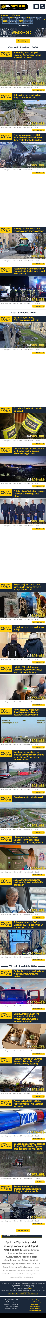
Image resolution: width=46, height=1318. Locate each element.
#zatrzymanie (14, 1253)
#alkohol (26, 1260)
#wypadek (30, 1242)
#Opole (19, 1242)
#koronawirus (27, 1253)
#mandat (30, 1277)
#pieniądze (30, 1274)
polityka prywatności (23, 1292)
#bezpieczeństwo (12, 1260)
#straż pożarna (12, 1249)
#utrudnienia (14, 1277)
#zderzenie (33, 1250)
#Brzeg (4, 1274)
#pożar (24, 1250)
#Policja (8, 1246)
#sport (34, 1246)
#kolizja (33, 1257)
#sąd (9, 1274)
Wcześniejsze (23, 1230)
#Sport (26, 1246)
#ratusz (5, 1264)
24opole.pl (4, 15)
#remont (31, 1267)
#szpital (36, 1270)
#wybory (30, 1264)
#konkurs (24, 1267)
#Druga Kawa (15, 1264)
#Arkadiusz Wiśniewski (17, 1270)
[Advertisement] (23, 201)
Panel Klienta (34, 1304)
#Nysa (37, 1267)
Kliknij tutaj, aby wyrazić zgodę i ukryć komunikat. (23, 1293)
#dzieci (24, 1274)
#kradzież (34, 1260)
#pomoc (6, 1270)
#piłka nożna (14, 1267)
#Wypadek (29, 1270)
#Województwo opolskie (17, 1257)
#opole (18, 1246)
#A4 (13, 1274)
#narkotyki (18, 1274)
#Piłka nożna (22, 1277)
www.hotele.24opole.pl (35, 1302)
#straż (23, 1264)
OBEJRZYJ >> (40, 1181)
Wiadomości (16, 15)
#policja (10, 1242)
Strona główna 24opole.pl (35, 1300)
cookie (30, 1288)
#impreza (37, 1274)
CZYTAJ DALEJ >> (38, 90)
